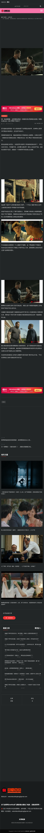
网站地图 (17, 6)
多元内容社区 (29, 822)
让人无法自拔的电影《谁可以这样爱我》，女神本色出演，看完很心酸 (23, 644)
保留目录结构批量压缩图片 (18, 822)
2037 (23, 664)
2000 (21, 635)
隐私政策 (27, 831)
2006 (17, 651)
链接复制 (9, 618)
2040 (23, 675)
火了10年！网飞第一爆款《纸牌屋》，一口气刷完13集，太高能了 (18, 566)
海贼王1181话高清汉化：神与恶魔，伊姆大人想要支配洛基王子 (21, 633)
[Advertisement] (22, 31)
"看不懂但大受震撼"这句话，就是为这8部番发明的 (18, 650)
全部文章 (10, 17)
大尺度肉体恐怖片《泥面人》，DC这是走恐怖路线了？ (19, 655)
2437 (23, 688)
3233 (38, 123)
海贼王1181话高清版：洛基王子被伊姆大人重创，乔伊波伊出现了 (22, 639)
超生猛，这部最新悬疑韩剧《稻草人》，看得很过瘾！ (19, 668)
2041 (19, 657)
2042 (18, 669)
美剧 (3, 402)
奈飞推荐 (3, 17)
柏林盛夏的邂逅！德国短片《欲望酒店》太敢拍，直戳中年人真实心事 (23, 673)
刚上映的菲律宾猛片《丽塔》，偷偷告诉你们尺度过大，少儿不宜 (18, 530)
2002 (22, 640)
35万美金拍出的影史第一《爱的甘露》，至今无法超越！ (19, 679)
